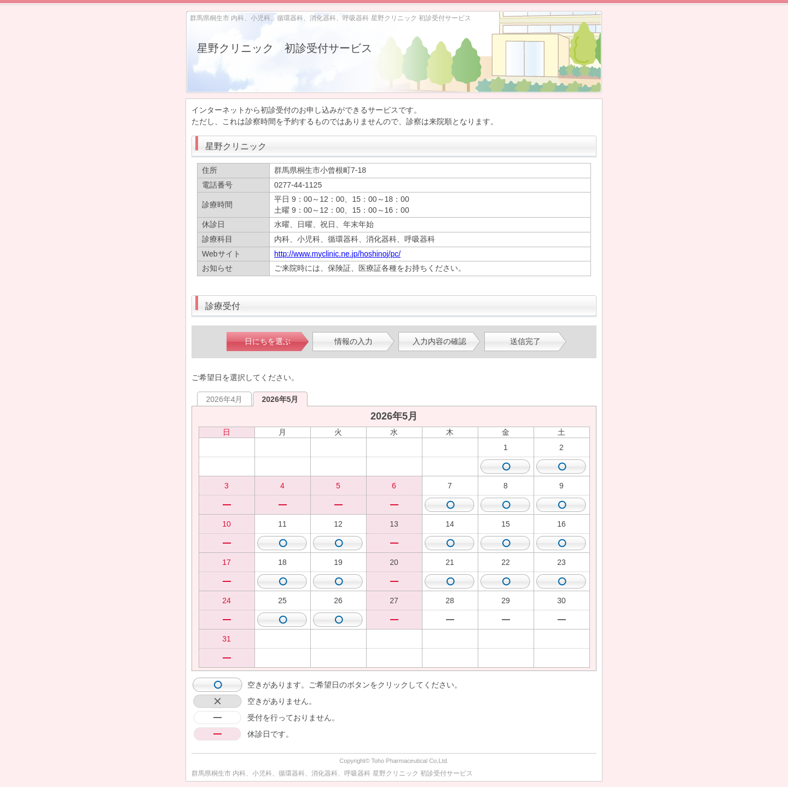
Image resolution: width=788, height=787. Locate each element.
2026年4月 (224, 399)
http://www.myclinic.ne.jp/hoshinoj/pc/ (337, 253)
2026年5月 (280, 399)
